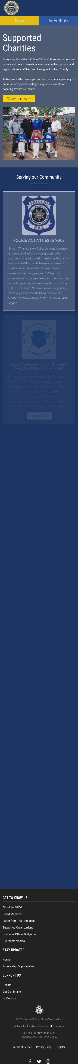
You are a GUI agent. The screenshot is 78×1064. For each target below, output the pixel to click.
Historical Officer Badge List (20, 934)
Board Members (13, 914)
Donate (7, 985)
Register (60, 1047)
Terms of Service (22, 1047)
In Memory (9, 998)
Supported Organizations (18, 927)
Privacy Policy (43, 1047)
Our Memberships (14, 941)
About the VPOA (13, 907)
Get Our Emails (12, 991)
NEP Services (57, 1026)
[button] (73, 8)
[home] (11, 8)
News (6, 959)
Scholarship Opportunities (19, 966)
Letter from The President (19, 921)
